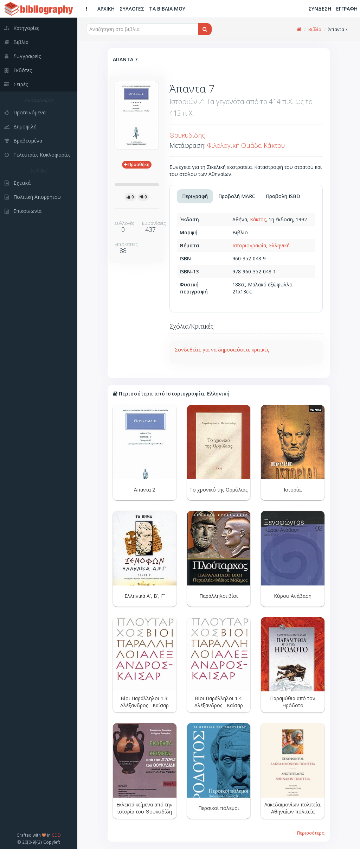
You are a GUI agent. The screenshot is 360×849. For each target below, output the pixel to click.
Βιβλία (314, 29)
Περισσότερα (310, 833)
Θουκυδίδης (187, 135)
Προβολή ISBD (283, 196)
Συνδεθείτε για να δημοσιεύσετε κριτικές (222, 349)
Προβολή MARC (236, 196)
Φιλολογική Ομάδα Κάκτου (246, 145)
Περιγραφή (195, 196)
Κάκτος (258, 219)
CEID (56, 835)
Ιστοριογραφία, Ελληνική (261, 245)
